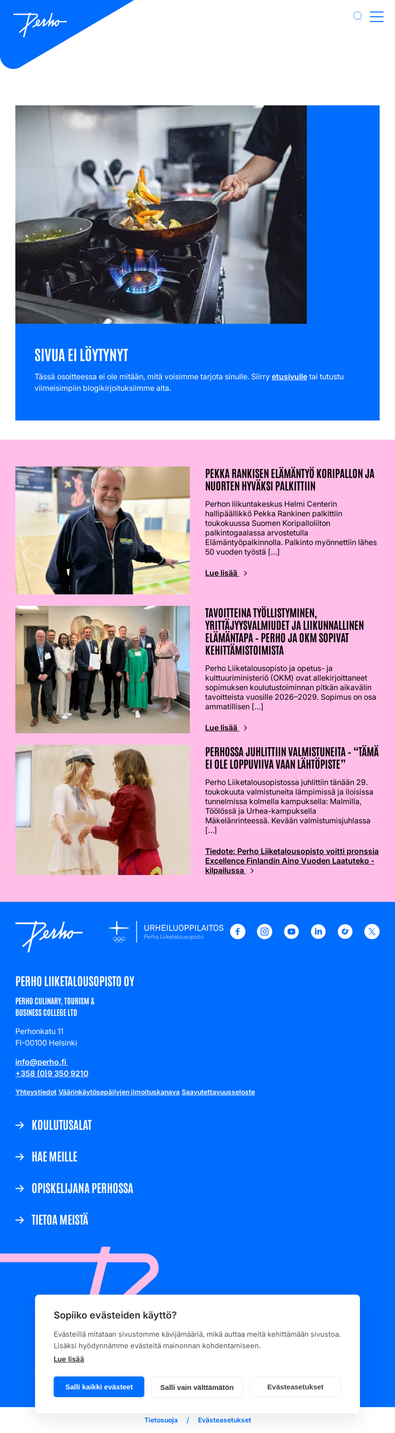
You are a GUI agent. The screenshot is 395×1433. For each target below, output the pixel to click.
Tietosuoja (161, 1420)
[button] (357, 16)
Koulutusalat (62, 1124)
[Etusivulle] (40, 25)
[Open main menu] (376, 16)
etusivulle (289, 376)
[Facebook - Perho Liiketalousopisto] (237, 936)
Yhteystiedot (36, 1092)
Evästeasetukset (295, 1387)
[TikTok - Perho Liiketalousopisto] (345, 936)
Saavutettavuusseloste (218, 1092)
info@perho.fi (41, 1062)
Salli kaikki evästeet (99, 1387)
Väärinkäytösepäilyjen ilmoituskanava (119, 1092)
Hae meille (54, 1155)
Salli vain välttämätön (196, 1387)
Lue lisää (69, 1359)
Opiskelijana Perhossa (82, 1187)
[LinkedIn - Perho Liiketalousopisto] (318, 936)
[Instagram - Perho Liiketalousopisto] (264, 936)
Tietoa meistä (60, 1219)
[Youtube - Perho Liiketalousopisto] (291, 936)
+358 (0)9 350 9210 (51, 1073)
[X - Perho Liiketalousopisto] (372, 936)
